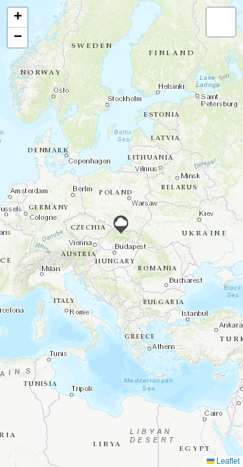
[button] (120, 224)
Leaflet (223, 461)
